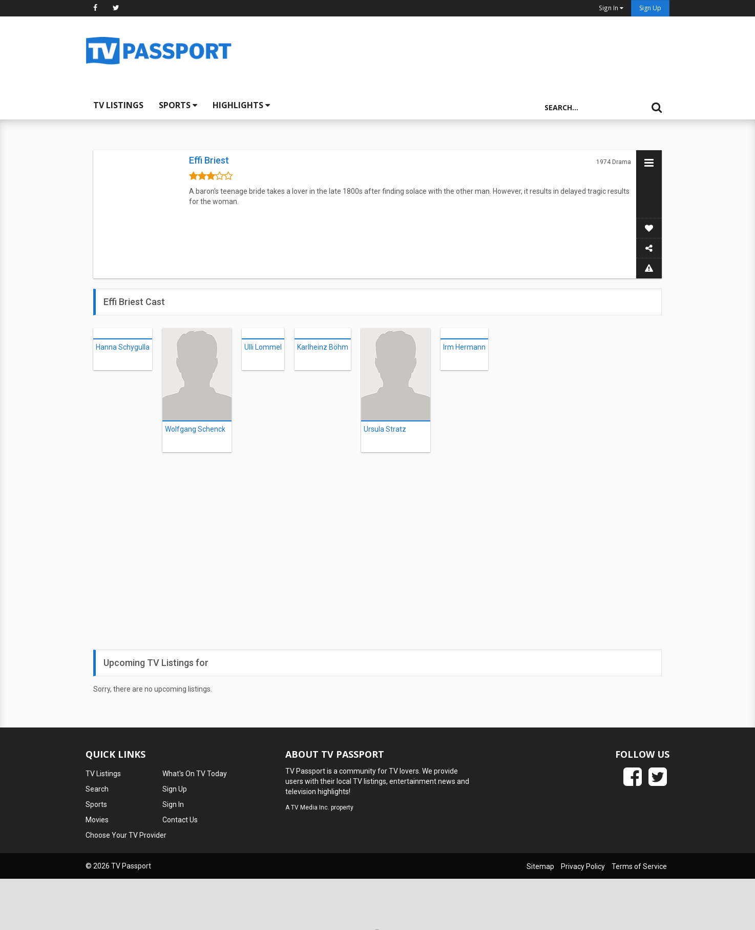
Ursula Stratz (385, 429)
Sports (178, 105)
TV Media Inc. (310, 807)
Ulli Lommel (263, 347)
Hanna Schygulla (123, 347)
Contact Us (180, 820)
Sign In (173, 804)
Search (97, 789)
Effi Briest (209, 160)
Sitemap (540, 866)
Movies (97, 820)
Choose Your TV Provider (126, 835)
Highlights (241, 105)
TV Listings (118, 105)
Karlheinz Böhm (322, 347)
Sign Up (650, 8)
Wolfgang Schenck (195, 429)
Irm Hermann (464, 347)
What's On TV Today (194, 774)
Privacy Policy (583, 866)
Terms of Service (639, 866)
